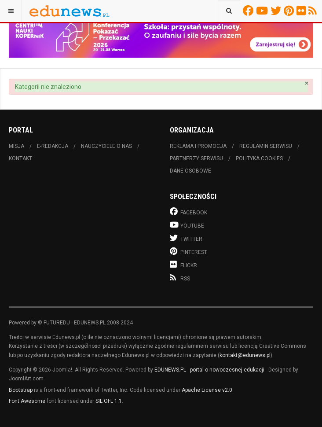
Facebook (249, 10)
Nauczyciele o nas (106, 146)
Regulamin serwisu (265, 146)
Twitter (277, 10)
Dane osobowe (190, 171)
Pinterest (290, 10)
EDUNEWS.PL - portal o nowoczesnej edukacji (209, 370)
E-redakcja (52, 146)
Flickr (302, 10)
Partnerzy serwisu (196, 158)
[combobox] (229, 11)
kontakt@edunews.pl (245, 355)
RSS (313, 10)
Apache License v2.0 (207, 390)
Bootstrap (21, 390)
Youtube (263, 10)
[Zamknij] (306, 83)
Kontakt (20, 158)
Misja (16, 146)
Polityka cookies (259, 158)
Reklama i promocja (198, 146)
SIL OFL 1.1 (108, 401)
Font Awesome (27, 401)
